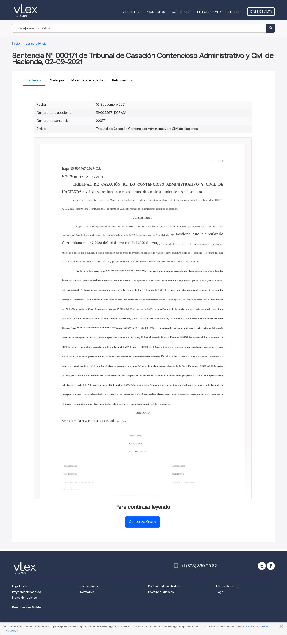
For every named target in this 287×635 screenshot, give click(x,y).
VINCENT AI (131, 11)
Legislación (19, 586)
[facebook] (271, 566)
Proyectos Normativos (26, 592)
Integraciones (209, 11)
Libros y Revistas (227, 586)
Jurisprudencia (90, 586)
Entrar (234, 11)
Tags (219, 592)
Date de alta (261, 11)
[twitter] (262, 566)
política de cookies (257, 626)
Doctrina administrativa (164, 586)
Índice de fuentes (24, 597)
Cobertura (181, 11)
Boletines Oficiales (161, 592)
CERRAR (280, 626)
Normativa (87, 592)
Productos (155, 11)
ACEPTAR (11, 630)
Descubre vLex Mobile (26, 607)
